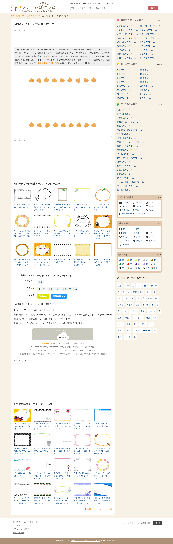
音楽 (148, 318)
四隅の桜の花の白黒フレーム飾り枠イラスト (82, 474)
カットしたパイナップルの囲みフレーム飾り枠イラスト (62, 233)
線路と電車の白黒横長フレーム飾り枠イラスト (62, 451)
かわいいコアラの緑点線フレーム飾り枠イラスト (42, 451)
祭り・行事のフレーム (126, 166)
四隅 (124, 233)
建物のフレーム (123, 174)
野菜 (41, 282)
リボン (138, 237)
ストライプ (139, 206)
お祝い (127, 318)
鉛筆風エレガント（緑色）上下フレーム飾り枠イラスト (82, 426)
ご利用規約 (44, 343)
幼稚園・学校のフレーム (127, 122)
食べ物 (145, 305)
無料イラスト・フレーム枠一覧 (99, 509)
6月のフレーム (146, 78)
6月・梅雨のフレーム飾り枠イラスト (22, 474)
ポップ (37, 16)
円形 (137, 233)
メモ (125, 311)
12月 (148, 292)
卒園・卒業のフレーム (149, 34)
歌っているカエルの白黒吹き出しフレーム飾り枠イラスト (42, 207)
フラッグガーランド (142, 330)
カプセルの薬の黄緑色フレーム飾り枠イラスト (82, 207)
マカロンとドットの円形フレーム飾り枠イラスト (102, 475)
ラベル (151, 237)
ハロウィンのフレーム (126, 58)
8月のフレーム (146, 82)
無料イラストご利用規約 (48, 63)
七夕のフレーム (123, 50)
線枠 (127, 286)
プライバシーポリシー (22, 529)
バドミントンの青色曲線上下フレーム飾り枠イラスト (102, 500)
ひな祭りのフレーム (148, 30)
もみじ (120, 330)
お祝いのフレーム (124, 170)
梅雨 (128, 330)
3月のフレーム (123, 74)
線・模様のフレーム (125, 190)
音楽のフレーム (123, 162)
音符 (128, 324)
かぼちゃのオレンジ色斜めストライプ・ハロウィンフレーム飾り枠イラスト (102, 235)
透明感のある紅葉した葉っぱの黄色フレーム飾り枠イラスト (82, 262)
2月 (156, 298)
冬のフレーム (145, 98)
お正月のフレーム (124, 26)
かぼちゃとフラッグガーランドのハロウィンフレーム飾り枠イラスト (42, 263)
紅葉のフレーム (146, 54)
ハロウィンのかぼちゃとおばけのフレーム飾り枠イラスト (22, 426)
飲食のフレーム (70, 289)
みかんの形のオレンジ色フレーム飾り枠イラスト (102, 207)
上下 (51, 289)
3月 (141, 292)
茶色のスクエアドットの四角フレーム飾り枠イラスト (102, 262)
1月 (119, 298)
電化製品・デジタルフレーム (129, 130)
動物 (135, 292)
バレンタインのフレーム (127, 30)
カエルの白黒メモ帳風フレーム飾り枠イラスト (82, 233)
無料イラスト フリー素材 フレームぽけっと (85, 541)
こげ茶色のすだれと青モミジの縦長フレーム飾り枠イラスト (62, 207)
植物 (120, 286)
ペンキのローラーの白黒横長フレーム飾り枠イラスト (42, 475)
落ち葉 (120, 305)
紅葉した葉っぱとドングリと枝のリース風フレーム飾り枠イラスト (22, 262)
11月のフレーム (124, 90)
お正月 (129, 305)
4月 (138, 298)
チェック (151, 210)
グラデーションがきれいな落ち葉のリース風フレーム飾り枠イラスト (22, 235)
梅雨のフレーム (123, 46)
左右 (150, 229)
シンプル (125, 203)
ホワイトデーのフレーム (127, 34)
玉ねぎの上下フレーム (63, 330)
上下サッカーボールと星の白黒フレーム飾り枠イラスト (42, 233)
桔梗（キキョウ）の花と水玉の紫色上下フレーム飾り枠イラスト (82, 500)
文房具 (143, 324)
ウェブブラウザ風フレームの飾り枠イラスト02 (102, 426)
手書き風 (125, 210)
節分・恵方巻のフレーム (150, 26)
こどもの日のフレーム (126, 42)
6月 (154, 318)
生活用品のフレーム (125, 134)
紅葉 (137, 305)
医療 (120, 318)
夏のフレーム (145, 94)
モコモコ (125, 241)
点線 (139, 286)
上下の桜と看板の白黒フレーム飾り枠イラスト (22, 207)
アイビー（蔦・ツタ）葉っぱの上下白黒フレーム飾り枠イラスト (22, 500)
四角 (124, 229)
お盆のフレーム (146, 50)
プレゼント (138, 318)
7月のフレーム (123, 82)
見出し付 (139, 241)
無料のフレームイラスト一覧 (25, 522)
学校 (151, 324)
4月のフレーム (146, 74)
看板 (142, 311)
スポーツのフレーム (125, 178)
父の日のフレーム (147, 46)
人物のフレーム (123, 110)
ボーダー (151, 206)
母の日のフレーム (147, 42)
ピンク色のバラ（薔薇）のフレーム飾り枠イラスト (82, 451)
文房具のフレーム (124, 118)
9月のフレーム (123, 86)
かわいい (138, 203)
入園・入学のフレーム (126, 38)
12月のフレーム (146, 90)
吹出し (124, 237)
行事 (150, 298)
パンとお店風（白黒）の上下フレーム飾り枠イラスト (42, 426)
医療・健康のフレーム (126, 138)
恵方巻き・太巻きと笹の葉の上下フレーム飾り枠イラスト (42, 500)
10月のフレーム (146, 86)
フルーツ (151, 311)
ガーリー (125, 206)
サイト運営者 (18, 533)
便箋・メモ (153, 241)
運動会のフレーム (124, 54)
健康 (120, 337)
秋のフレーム (123, 98)
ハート (120, 324)
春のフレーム (123, 94)
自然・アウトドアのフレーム (129, 158)
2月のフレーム (146, 70)
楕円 (150, 233)
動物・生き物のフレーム (127, 146)
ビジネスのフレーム (125, 114)
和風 (137, 210)
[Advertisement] (63, 38)
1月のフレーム (123, 70)
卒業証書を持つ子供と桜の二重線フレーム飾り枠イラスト (62, 475)
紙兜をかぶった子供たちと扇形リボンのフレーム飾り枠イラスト (62, 500)
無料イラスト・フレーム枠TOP (22, 16)
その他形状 (126, 245)
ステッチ (153, 286)
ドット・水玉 (140, 214)
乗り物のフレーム (124, 150)
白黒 (147, 268)
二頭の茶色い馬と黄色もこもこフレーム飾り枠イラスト (102, 451)
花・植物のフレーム (125, 154)
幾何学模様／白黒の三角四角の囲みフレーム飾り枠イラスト (22, 451)
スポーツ (133, 311)
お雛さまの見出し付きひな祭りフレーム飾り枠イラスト (62, 426)
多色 (155, 268)
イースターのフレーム (149, 38)
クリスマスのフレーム (149, 58)
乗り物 (127, 337)
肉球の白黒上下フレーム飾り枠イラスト (62, 261)
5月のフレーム (123, 78)
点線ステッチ (127, 214)
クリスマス (128, 298)
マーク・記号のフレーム (127, 186)
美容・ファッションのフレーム (130, 142)
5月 (135, 324)
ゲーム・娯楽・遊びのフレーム (130, 182)
